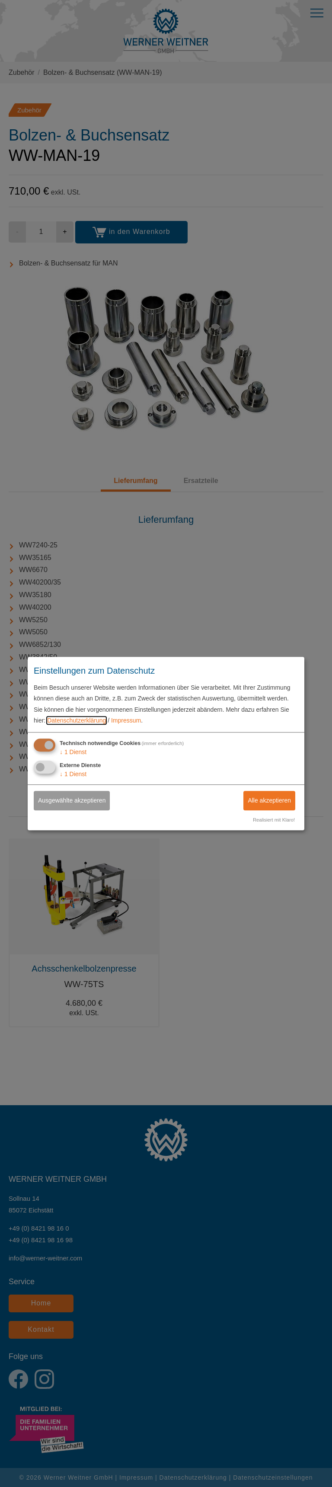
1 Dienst (73, 751)
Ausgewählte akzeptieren (71, 800)
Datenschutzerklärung (76, 720)
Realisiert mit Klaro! (274, 819)
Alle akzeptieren (269, 800)
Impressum (126, 720)
